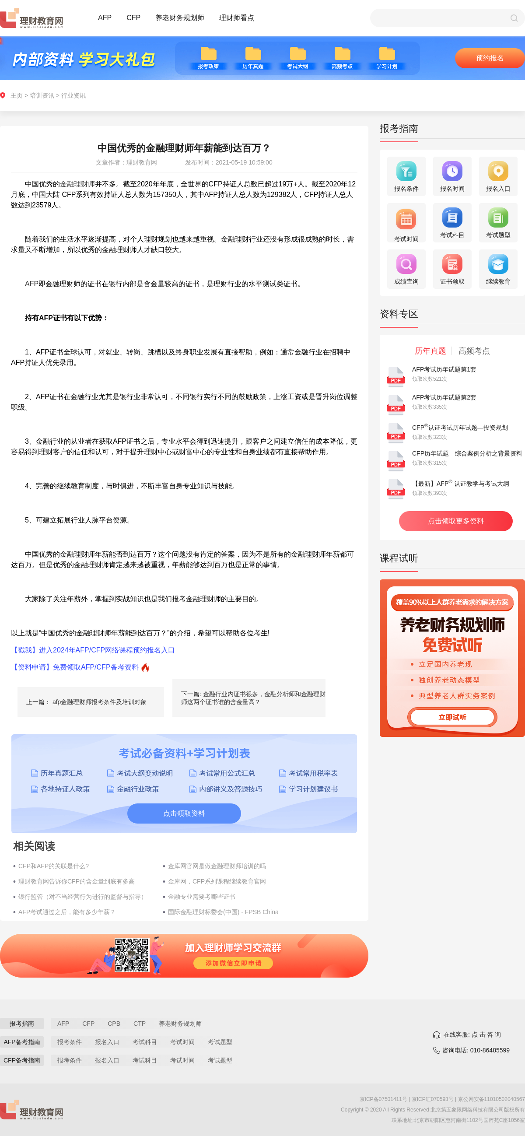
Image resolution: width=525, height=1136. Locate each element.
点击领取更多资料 (456, 521)
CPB (114, 1023)
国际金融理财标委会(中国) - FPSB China (223, 911)
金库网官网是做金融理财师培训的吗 (217, 866)
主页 (16, 95)
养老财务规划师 (179, 17)
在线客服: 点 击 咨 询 (472, 1034)
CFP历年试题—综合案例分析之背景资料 (467, 453)
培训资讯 (42, 95)
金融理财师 (77, 184)
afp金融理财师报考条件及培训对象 (99, 701)
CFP (133, 17)
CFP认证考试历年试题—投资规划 (460, 427)
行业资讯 (73, 95)
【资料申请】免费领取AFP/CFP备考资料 (75, 667)
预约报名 (490, 58)
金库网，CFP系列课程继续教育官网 (217, 881)
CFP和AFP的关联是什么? (53, 866)
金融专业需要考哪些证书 (201, 896)
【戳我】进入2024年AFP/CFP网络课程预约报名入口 (93, 650)
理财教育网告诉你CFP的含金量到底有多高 (76, 881)
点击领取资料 (184, 813)
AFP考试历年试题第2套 (444, 397)
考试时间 (182, 1041)
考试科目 (145, 1041)
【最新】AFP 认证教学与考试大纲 (460, 483)
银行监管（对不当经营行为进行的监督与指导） (82, 896)
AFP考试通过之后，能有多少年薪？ (67, 911)
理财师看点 (236, 17)
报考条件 (69, 1041)
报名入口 (107, 1041)
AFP (105, 17)
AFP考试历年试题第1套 (444, 369)
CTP (139, 1023)
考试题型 (220, 1041)
